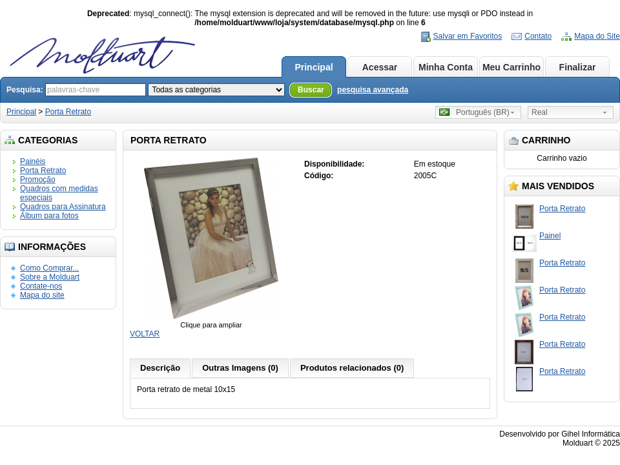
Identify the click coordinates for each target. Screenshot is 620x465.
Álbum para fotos (49, 215)
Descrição (160, 368)
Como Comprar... (49, 268)
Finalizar (577, 67)
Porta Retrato (68, 111)
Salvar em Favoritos (467, 36)
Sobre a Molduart (49, 277)
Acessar (380, 67)
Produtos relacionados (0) (352, 368)
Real (540, 112)
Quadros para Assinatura (63, 206)
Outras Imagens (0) (240, 368)
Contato (538, 36)
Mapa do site (42, 295)
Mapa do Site (597, 36)
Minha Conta (445, 67)
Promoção (38, 179)
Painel (550, 235)
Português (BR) (474, 112)
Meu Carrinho (511, 67)
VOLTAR (145, 333)
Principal (313, 67)
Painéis (32, 161)
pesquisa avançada (372, 89)
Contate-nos (41, 286)
